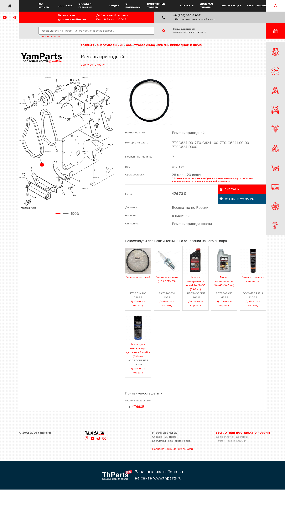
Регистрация (256, 5)
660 (129, 45)
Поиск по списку (49, 36)
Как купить (44, 6)
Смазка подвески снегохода (252, 279)
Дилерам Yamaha (206, 6)
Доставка (65, 5)
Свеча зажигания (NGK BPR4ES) (166, 279)
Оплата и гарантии (85, 6)
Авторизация (231, 5)
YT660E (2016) (144, 45)
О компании (133, 6)
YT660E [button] (138, 407)
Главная (87, 45)
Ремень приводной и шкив (179, 45)
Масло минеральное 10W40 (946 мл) (224, 281)
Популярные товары (156, 6)
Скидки (114, 5)
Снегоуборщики (110, 45)
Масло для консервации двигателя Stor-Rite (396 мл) (138, 350)
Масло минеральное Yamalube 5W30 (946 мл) (195, 283)
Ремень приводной (138, 277)
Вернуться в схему (93, 64)
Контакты (187, 5)
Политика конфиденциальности (172, 449)
